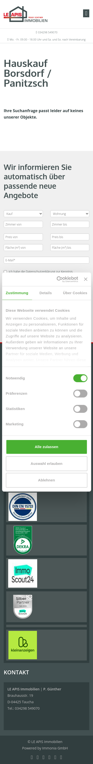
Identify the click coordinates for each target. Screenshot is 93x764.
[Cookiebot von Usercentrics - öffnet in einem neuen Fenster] (58, 279)
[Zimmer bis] (70, 224)
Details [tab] (45, 293)
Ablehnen (46, 480)
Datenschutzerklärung (40, 271)
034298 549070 (47, 32)
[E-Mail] (46, 260)
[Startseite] (25, 14)
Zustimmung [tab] (17, 293)
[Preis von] (23, 236)
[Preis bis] (70, 236)
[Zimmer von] (23, 224)
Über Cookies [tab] (75, 293)
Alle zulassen (46, 447)
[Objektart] (70, 213)
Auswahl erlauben (46, 463)
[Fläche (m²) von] (23, 247)
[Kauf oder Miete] (23, 213)
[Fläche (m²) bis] (70, 247)
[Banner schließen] (85, 279)
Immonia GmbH (55, 748)
